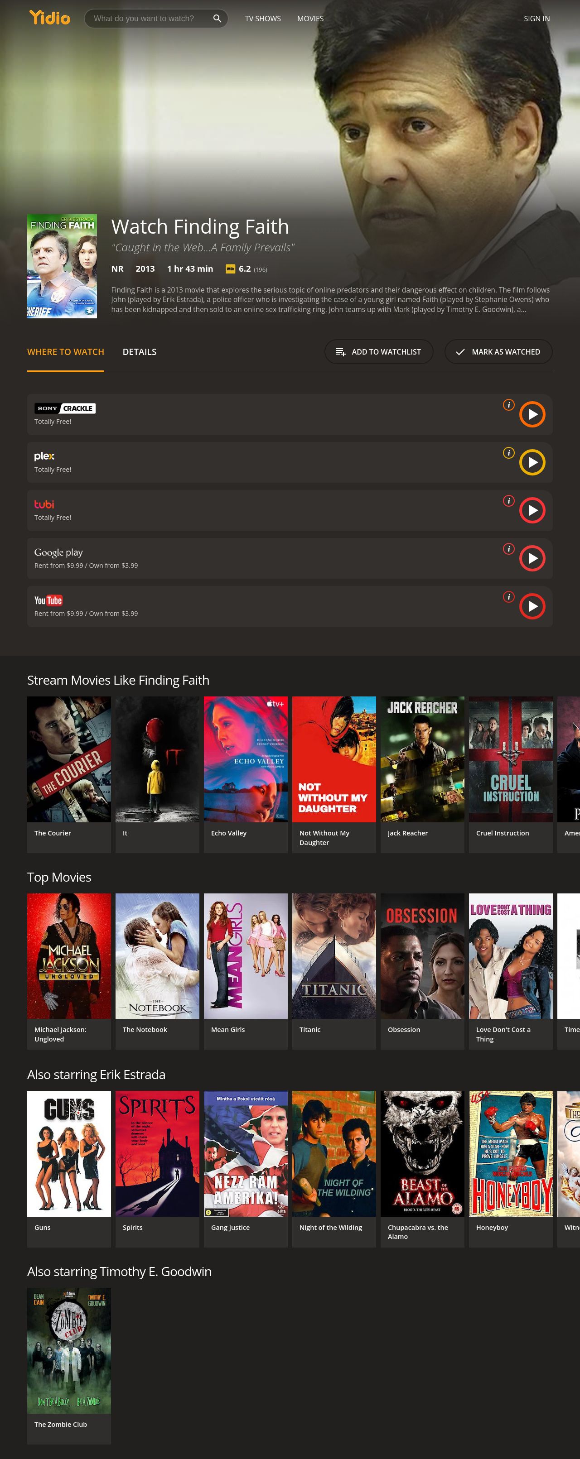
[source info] (507, 405)
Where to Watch (65, 352)
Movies (310, 19)
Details (139, 352)
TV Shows (263, 19)
